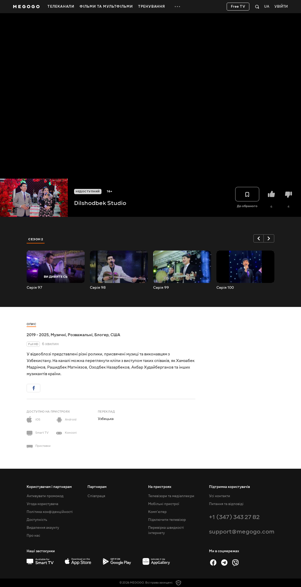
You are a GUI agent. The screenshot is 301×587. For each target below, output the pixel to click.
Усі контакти (219, 496)
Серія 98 (98, 287)
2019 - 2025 (38, 334)
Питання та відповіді (226, 504)
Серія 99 (161, 287)
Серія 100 (225, 287)
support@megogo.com (241, 531)
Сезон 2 (35, 239)
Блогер (101, 334)
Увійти (281, 6)
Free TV (238, 6)
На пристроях (159, 487)
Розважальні (80, 334)
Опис (31, 324)
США (115, 334)
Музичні (58, 334)
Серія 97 (34, 287)
